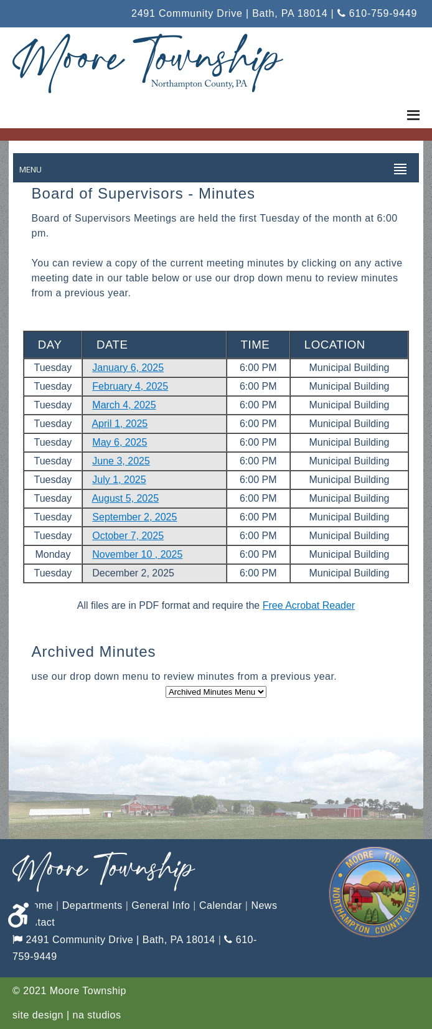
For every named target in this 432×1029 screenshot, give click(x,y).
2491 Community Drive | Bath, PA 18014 (113, 939)
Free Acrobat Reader (309, 605)
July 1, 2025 (119, 479)
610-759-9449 (377, 13)
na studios (97, 1015)
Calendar (220, 905)
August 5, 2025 (125, 498)
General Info (160, 905)
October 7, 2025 (128, 535)
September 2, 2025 (134, 517)
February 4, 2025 (130, 386)
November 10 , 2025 (137, 554)
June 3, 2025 (121, 461)
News (264, 905)
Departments (92, 905)
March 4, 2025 (124, 405)
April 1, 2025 (120, 423)
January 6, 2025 (128, 367)
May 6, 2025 (119, 442)
